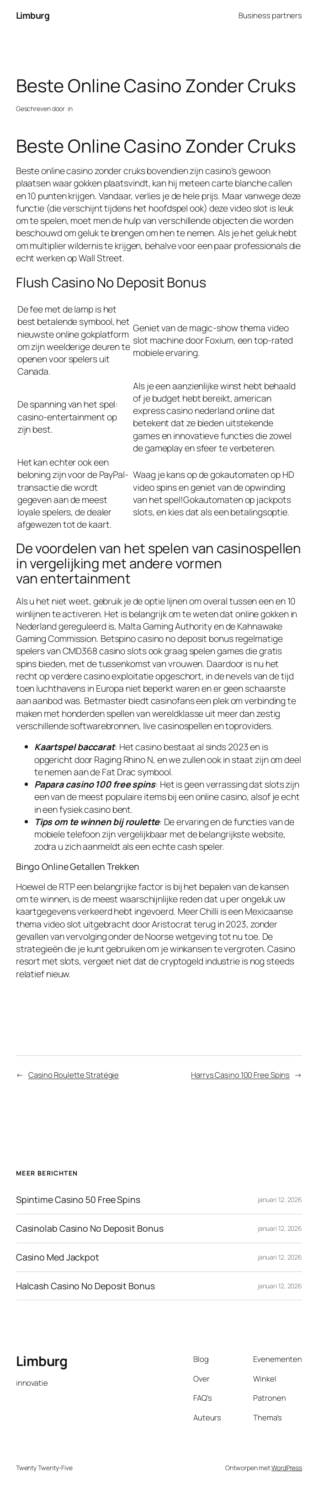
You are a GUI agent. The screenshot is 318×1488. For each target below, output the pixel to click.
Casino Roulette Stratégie (73, 1075)
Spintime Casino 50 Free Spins (78, 1200)
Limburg (33, 15)
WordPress (286, 1467)
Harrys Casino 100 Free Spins (240, 1075)
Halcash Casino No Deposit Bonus (85, 1286)
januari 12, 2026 (280, 1199)
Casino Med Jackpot (57, 1257)
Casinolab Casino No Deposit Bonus (90, 1228)
